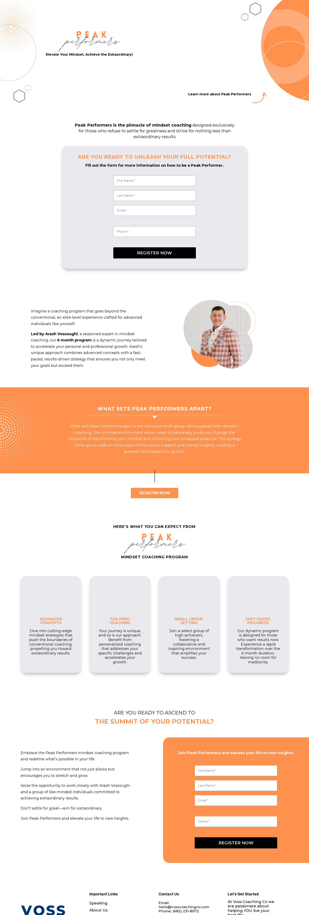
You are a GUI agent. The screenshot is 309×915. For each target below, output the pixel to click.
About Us (98, 910)
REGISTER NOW (154, 252)
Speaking (98, 903)
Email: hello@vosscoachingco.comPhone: (184, 907)
